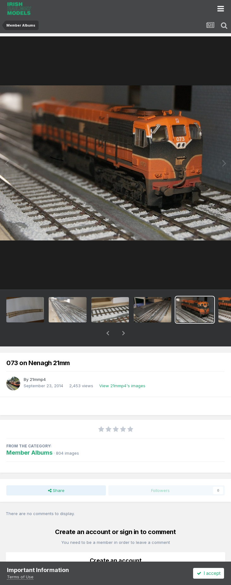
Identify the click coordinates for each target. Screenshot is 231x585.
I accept (209, 573)
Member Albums (29, 436)
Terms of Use (20, 576)
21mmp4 (38, 362)
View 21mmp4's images (122, 369)
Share (56, 474)
